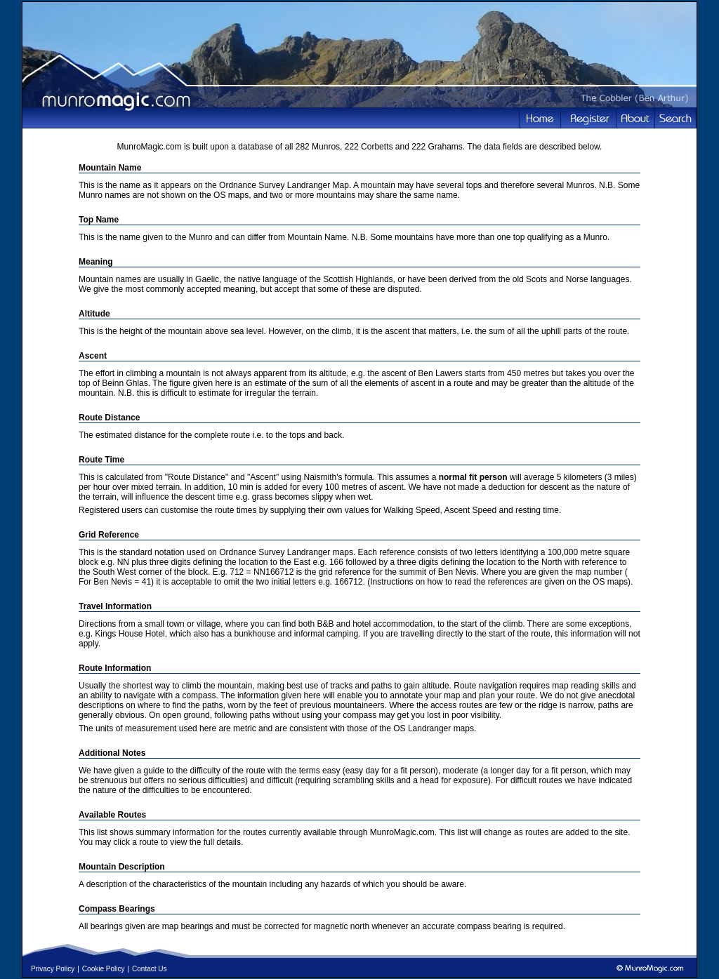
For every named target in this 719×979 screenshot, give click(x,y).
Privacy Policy (52, 969)
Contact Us (149, 969)
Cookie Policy (103, 969)
